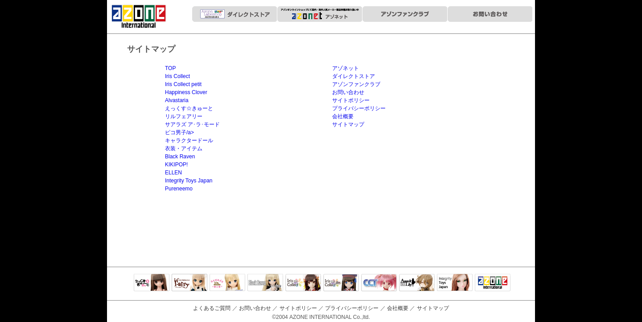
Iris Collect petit (183, 84)
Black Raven (180, 156)
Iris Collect (177, 76)
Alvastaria (177, 100)
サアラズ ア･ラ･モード (192, 124)
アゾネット (345, 68)
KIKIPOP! (176, 164)
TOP (170, 68)
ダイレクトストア (353, 76)
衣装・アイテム (183, 148)
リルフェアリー (183, 116)
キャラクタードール (189, 140)
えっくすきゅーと (151, 283)
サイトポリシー (351, 100)
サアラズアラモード (227, 283)
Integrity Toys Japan (189, 181)
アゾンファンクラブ (356, 84)
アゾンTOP (492, 283)
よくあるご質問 (211, 308)
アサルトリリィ (417, 283)
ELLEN (173, 172)
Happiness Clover (186, 92)
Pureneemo (179, 189)
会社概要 (343, 116)
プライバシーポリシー (359, 108)
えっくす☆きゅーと (189, 108)
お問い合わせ (348, 92)
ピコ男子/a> (179, 132)
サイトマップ (348, 124)
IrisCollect (303, 283)
